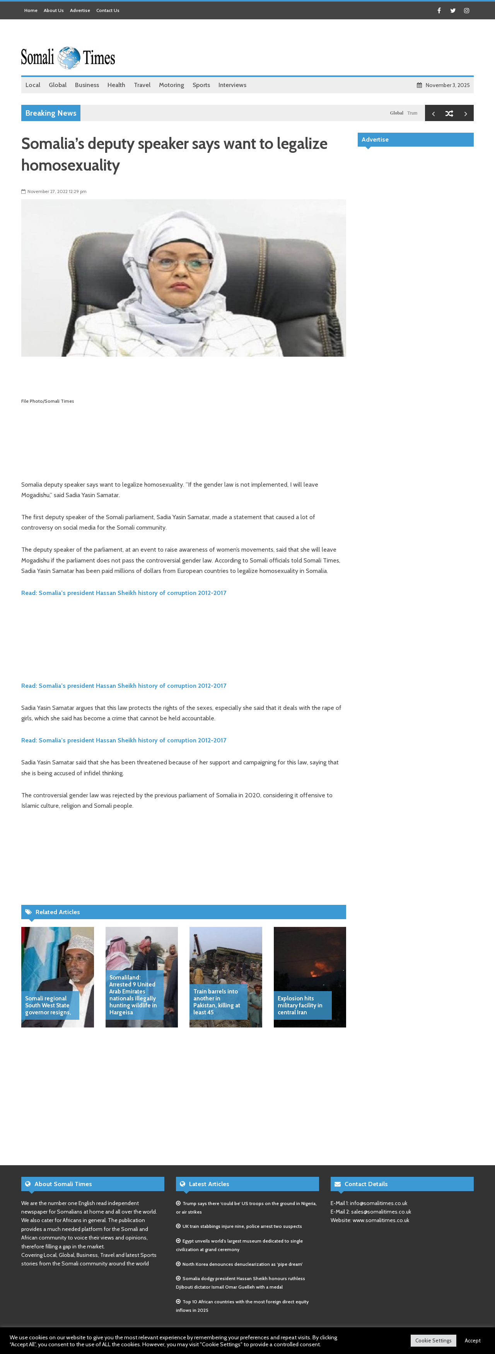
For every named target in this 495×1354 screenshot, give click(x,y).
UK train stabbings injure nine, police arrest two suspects (242, 1226)
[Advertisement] (333, 48)
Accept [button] (473, 1340)
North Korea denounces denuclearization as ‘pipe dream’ (243, 1264)
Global (399, 113)
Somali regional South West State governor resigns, (48, 1005)
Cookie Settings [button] (433, 1340)
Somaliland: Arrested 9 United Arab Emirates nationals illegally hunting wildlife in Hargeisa (133, 995)
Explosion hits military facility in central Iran (300, 1005)
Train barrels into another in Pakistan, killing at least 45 (216, 1002)
